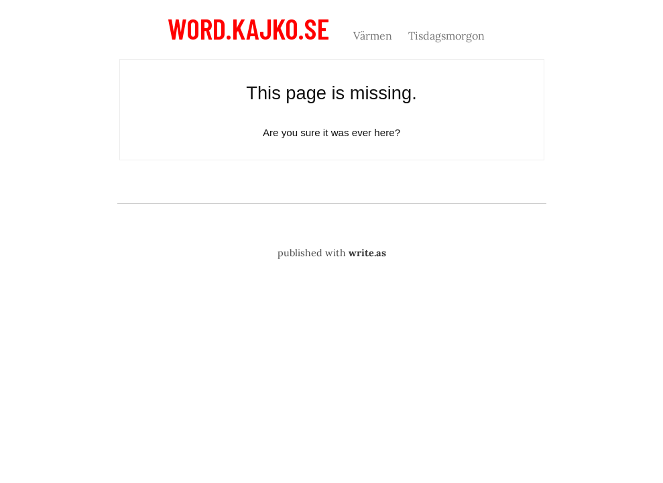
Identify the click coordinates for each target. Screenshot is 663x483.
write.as (367, 253)
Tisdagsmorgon (446, 35)
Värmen (372, 35)
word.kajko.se (248, 28)
